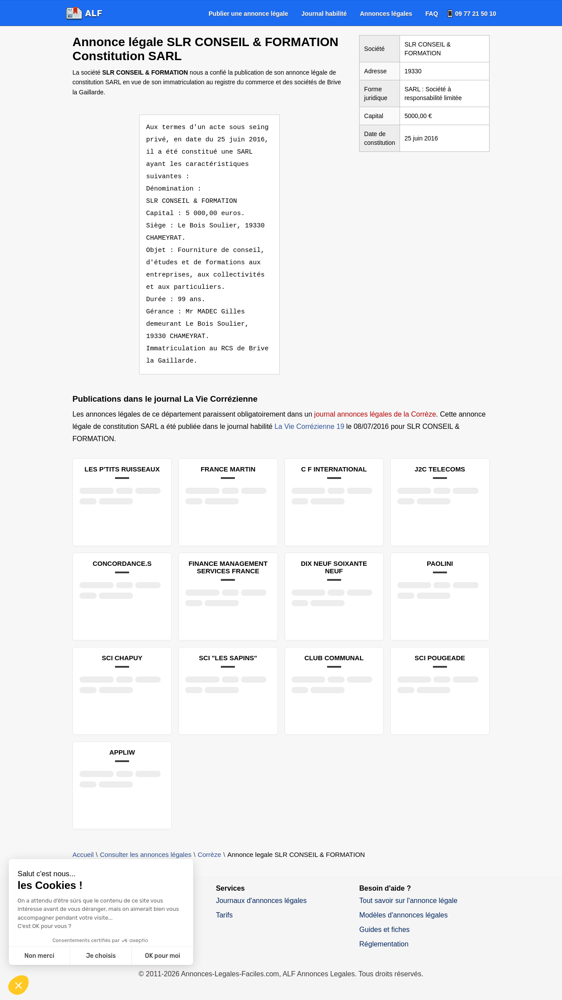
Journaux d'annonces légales (261, 900)
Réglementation (383, 944)
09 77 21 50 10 (475, 13)
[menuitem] (248, 13)
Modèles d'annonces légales (403, 915)
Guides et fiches (384, 929)
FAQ (431, 13)
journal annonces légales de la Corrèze (375, 414)
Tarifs (224, 915)
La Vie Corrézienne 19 (309, 426)
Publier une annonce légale (248, 13)
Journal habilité (323, 13)
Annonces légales (386, 13)
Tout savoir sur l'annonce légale (408, 900)
